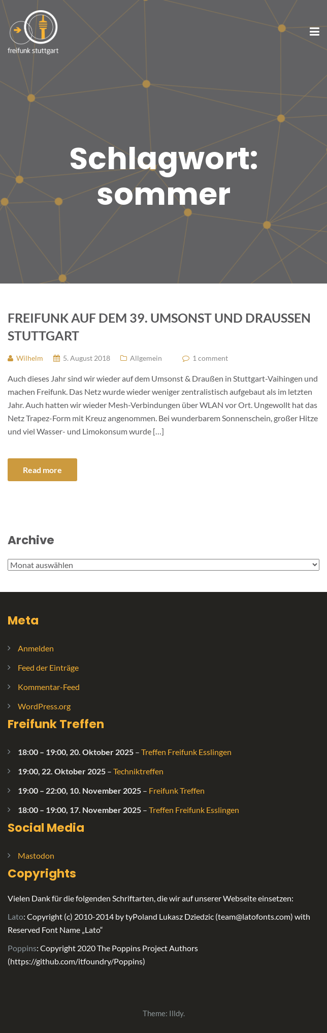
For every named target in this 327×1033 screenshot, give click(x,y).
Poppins (22, 948)
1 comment (210, 358)
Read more (42, 470)
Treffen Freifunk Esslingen (186, 752)
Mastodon (36, 855)
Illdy (176, 1013)
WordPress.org (44, 706)
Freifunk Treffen (56, 724)
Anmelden (36, 648)
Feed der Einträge (48, 667)
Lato (15, 916)
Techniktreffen (138, 771)
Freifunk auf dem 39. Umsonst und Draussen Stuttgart (159, 326)
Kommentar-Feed (49, 687)
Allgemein (146, 358)
